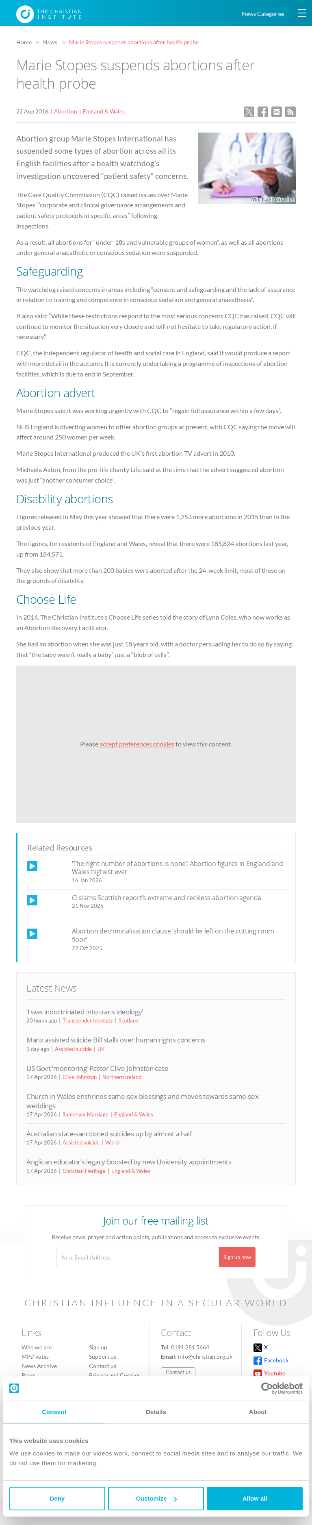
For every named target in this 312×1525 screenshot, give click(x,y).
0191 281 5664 (190, 1347)
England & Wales (104, 111)
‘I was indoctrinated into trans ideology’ (84, 1011)
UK (101, 1049)
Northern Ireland (121, 1077)
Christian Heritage (84, 1171)
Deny (57, 1498)
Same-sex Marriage (85, 1114)
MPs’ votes (35, 1356)
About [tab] (258, 1411)
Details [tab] (156, 1411)
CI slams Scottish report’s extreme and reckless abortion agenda (166, 897)
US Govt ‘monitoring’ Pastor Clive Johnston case (97, 1068)
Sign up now (237, 1257)
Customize (156, 1498)
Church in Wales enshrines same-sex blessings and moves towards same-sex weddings (142, 1101)
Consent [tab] (54, 1411)
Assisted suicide (73, 1049)
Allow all (255, 1498)
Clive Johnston (80, 1077)
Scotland (129, 1020)
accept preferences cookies (137, 744)
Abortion (65, 111)
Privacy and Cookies (114, 1375)
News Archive (39, 1365)
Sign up (98, 1347)
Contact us (102, 1365)
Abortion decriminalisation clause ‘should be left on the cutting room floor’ (173, 935)
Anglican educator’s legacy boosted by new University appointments (129, 1161)
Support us (102, 1356)
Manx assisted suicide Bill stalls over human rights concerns (115, 1039)
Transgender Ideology (88, 1020)
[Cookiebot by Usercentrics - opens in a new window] (267, 1388)
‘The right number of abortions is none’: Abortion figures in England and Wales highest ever (177, 868)
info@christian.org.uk (205, 1356)
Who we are (37, 1347)
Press (28, 1375)
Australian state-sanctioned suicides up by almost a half (109, 1133)
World (112, 1142)
